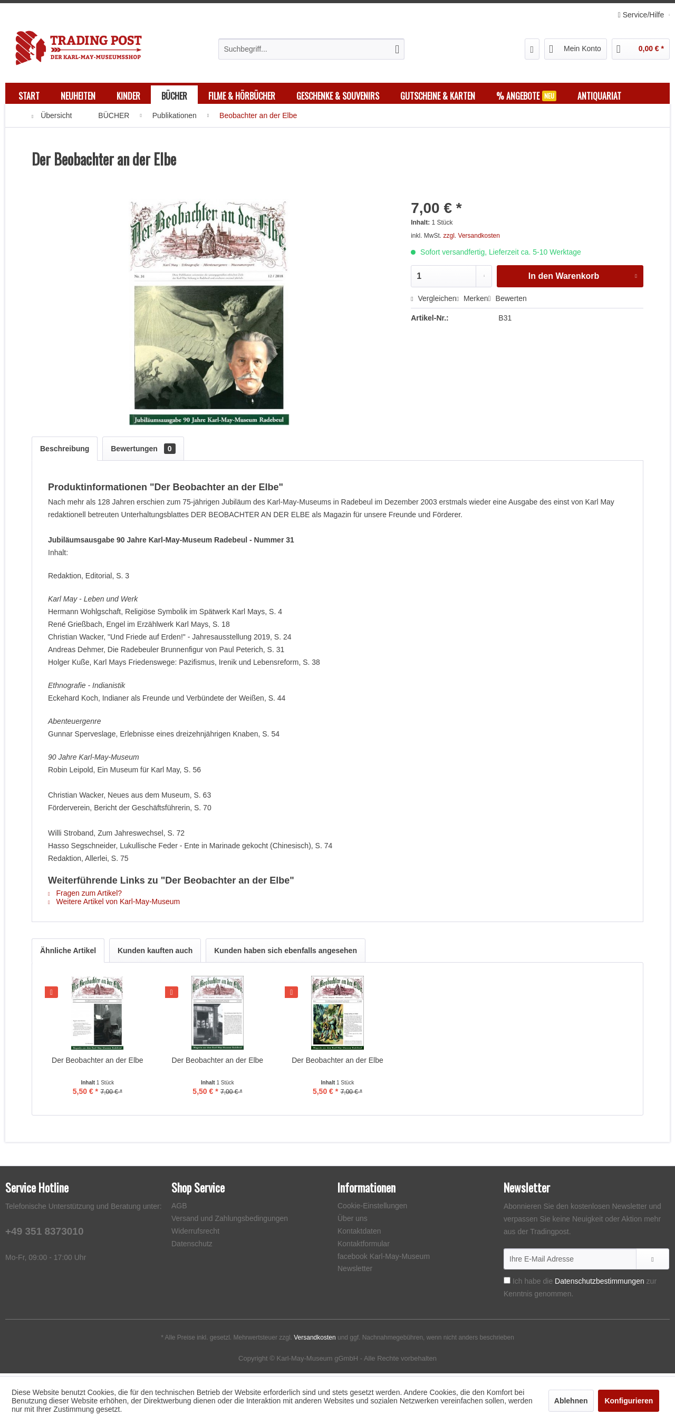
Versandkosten (314, 1340)
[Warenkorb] (641, 49)
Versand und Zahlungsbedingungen (229, 1221)
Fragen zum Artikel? (85, 895)
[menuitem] (311, 49)
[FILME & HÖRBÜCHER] (242, 95)
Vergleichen (433, 301)
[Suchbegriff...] (311, 49)
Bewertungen (143, 451)
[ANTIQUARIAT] (599, 95)
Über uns (353, 1221)
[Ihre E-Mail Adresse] (570, 1261)
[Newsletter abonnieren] (652, 1261)
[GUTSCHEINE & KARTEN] (438, 95)
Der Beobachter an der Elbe (97, 1063)
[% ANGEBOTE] (526, 95)
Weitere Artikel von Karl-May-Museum (114, 904)
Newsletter (355, 1271)
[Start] (29, 95)
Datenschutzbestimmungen (599, 1283)
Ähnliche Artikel (68, 953)
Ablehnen (571, 1401)
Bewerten (507, 301)
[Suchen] (397, 49)
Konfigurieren (628, 1401)
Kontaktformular (364, 1246)
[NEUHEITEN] (78, 95)
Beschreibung (64, 451)
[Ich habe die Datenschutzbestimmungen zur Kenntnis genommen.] (507, 1282)
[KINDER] (128, 95)
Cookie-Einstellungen (372, 1208)
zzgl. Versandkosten (471, 238)
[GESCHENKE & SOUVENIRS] (338, 95)
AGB (179, 1208)
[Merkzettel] (532, 49)
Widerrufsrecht (195, 1233)
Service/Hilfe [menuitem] (642, 15)
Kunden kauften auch (155, 953)
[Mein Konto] (575, 49)
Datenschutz (192, 1246)
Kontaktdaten (359, 1233)
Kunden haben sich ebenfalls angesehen (285, 953)
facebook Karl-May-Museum (384, 1259)
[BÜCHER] (174, 95)
